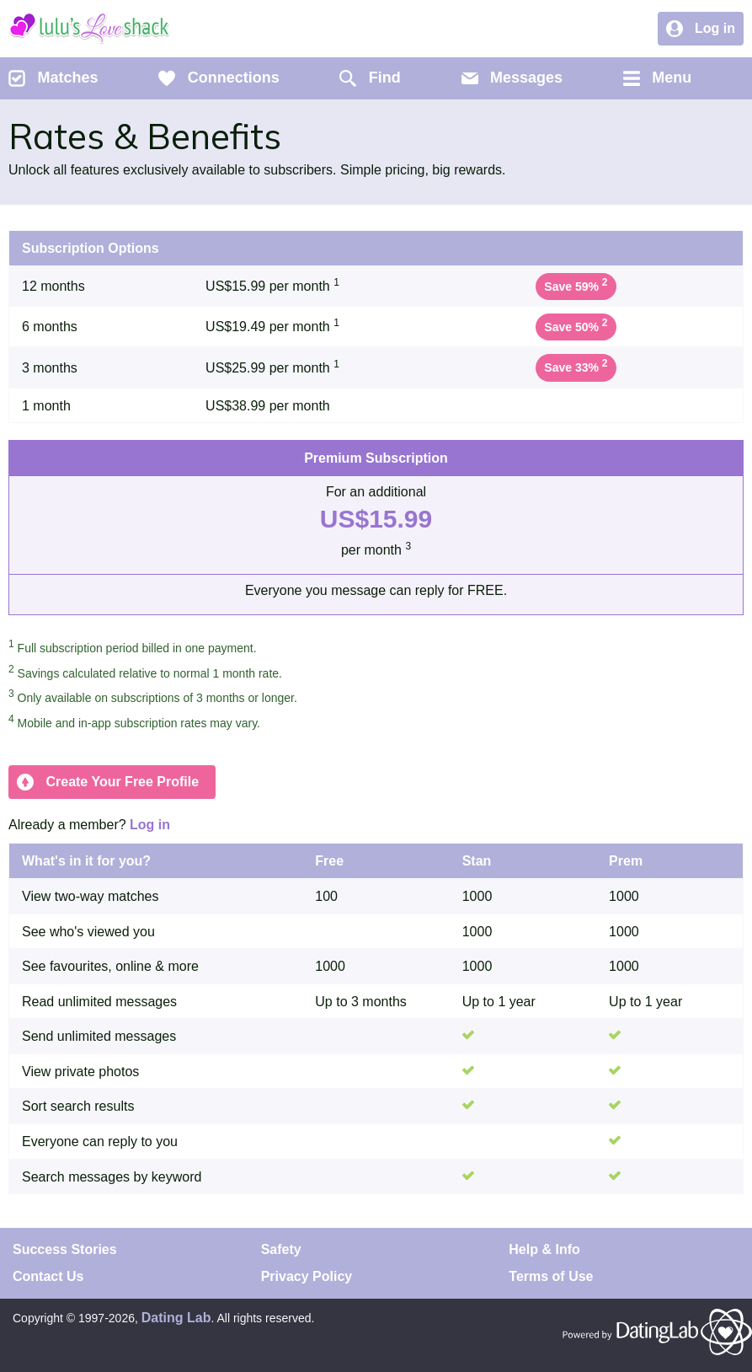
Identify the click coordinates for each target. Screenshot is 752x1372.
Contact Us (48, 1276)
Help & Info (544, 1249)
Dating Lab (176, 1317)
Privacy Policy (307, 1276)
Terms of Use (551, 1276)
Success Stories (65, 1249)
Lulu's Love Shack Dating (88, 29)
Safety (281, 1249)
